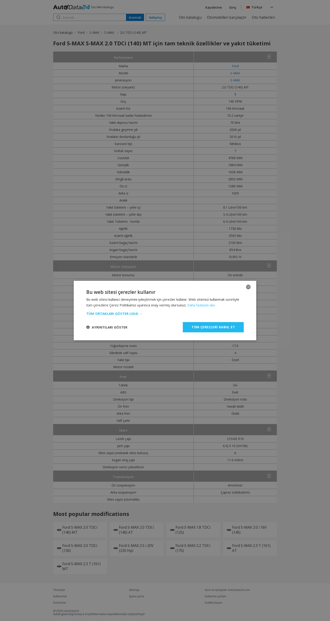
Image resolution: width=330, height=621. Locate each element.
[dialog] (165, 310)
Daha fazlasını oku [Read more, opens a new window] (201, 305)
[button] (165, 313)
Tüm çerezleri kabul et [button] (213, 327)
